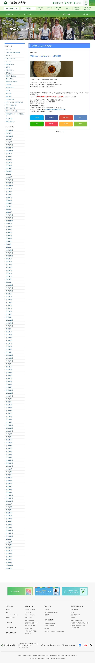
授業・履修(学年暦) (75, 615)
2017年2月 (9, 384)
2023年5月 (9, 165)
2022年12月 (9, 180)
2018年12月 (9, 320)
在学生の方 (49, 8)
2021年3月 (9, 241)
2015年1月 (9, 457)
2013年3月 (9, 521)
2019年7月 (9, 299)
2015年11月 (9, 428)
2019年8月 (9, 296)
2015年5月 (9, 445)
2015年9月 (9, 434)
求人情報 (47, 628)
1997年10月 (9, 565)
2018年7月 (9, 334)
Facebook (51, 117)
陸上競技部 (9, 118)
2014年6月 (9, 477)
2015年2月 (9, 454)
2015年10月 (9, 431)
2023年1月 (9, 177)
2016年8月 (9, 402)
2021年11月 (9, 218)
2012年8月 (9, 542)
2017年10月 (9, 361)
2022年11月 (9, 183)
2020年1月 (9, 282)
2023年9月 (9, 153)
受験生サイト (9, 612)
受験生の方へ (10, 73)
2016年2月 (9, 419)
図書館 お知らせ (11, 76)
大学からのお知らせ (12, 81)
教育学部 (8, 93)
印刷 (80, 123)
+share (66, 123)
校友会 (68, 8)
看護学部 (8, 96)
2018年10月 (9, 326)
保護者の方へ (10, 64)
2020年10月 (9, 256)
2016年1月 (9, 422)
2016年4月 (9, 413)
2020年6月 (9, 267)
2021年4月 (9, 238)
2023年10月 (9, 150)
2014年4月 (9, 483)
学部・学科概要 (74, 609)
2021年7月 (9, 229)
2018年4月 (9, 343)
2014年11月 (9, 463)
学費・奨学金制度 (29, 620)
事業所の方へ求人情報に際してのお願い (54, 631)
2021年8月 (9, 226)
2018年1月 (9, 352)
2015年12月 (9, 425)
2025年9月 (9, 133)
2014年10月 (9, 466)
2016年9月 (9, 399)
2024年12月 (9, 136)
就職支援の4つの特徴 (50, 623)
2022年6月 (9, 197)
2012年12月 (9, 530)
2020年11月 (9, 253)
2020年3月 (9, 276)
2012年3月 (9, 556)
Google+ (66, 117)
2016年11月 (9, 393)
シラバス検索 (28, 617)
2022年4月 (9, 203)
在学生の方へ (10, 79)
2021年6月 (9, 232)
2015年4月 (9, 448)
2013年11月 (9, 498)
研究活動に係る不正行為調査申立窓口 (79, 623)
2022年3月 (9, 206)
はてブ (80, 117)
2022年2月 (9, 209)
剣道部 (8, 67)
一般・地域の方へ (11, 628)
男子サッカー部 (10, 108)
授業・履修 (28, 612)
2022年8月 (9, 191)
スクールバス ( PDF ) (30, 615)
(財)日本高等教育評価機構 (51, 612)
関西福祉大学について (76, 606)
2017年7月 (9, 369)
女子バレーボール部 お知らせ (14, 102)
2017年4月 (9, 378)
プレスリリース (10, 58)
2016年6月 (9, 407)
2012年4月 (9, 553)
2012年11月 (9, 533)
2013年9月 (9, 504)
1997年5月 (9, 568)
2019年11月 (9, 288)
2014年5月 (9, 480)
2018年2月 (9, 349)
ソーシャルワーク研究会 (13, 52)
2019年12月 (9, 285)
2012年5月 (9, 550)
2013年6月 (9, 513)
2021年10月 (9, 221)
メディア (8, 61)
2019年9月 (9, 294)
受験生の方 (40, 8)
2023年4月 (9, 168)
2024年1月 (9, 142)
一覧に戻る (59, 131)
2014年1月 (9, 492)
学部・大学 (48, 606)
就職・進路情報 (49, 620)
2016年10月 (9, 396)
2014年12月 (9, 460)
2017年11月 (9, 358)
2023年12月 (9, 145)
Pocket (51, 123)
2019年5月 (9, 305)
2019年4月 (9, 308)
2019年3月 (9, 311)
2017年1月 (9, 387)
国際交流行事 (10, 87)
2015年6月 (9, 442)
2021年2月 (9, 244)
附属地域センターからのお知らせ (15, 115)
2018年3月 (9, 346)
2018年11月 (9, 323)
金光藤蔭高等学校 (54, 655)
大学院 (8, 90)
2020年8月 (9, 261)
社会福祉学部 (10, 99)
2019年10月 (9, 291)
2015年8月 (9, 437)
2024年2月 (9, 139)
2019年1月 (9, 317)
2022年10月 (9, 186)
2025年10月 (9, 130)
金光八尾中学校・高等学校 (68, 655)
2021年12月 (9, 215)
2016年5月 (9, 410)
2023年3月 (9, 171)
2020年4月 (9, 273)
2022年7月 (9, 194)
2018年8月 (9, 332)
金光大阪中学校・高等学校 (40, 655)
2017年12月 (9, 355)
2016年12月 (9, 390)
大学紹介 (47, 609)
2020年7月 (9, 264)
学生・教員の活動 (11, 105)
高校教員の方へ (10, 121)
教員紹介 (72, 617)
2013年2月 (9, 524)
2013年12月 (9, 495)
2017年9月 (9, 364)
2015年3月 (9, 451)
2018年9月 (9, 329)
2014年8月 (9, 472)
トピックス (9, 55)
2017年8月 (9, 367)
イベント (8, 49)
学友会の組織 (28, 628)
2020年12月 (9, 250)
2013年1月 (9, 527)
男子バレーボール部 (12, 111)
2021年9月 (9, 223)
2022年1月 (9, 212)
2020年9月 (9, 259)
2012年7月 (9, 545)
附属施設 (47, 615)
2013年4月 (9, 518)
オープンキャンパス (11, 8)
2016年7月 (9, 405)
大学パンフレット (10, 617)
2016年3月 (9, 416)
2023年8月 (9, 156)
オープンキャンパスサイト (12, 615)
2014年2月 (9, 489)
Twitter (37, 117)
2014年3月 (9, 486)
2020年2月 (9, 279)
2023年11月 (9, 148)
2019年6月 (9, 302)
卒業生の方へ (10, 70)
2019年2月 (9, 314)
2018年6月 (9, 337)
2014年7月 (9, 475)
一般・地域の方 (77, 8)
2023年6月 (9, 162)
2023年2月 (9, 174)
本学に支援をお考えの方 (87, 8)
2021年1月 (9, 247)
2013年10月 (9, 501)
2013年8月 (9, 507)
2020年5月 (9, 270)
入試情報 (28, 8)
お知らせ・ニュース (30, 609)
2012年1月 (9, 562)
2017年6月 (9, 372)
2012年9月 (9, 539)
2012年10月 (9, 536)
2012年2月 (9, 559)
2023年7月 (9, 159)
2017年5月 (9, 375)
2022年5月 (9, 200)
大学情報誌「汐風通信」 (31, 631)
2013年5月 (9, 515)
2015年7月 (9, 440)
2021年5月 (9, 235)
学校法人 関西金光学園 (24, 655)
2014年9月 (9, 469)
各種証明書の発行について (31, 623)
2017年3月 (9, 381)
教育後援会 (58, 8)
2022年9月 (9, 188)
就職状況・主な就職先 (50, 626)
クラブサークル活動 (30, 625)
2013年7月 (9, 510)
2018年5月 (9, 340)
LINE (37, 123)
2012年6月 (9, 548)
